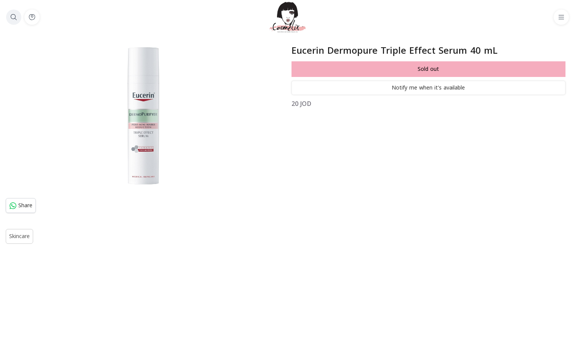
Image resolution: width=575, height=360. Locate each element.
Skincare (19, 236)
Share (20, 205)
